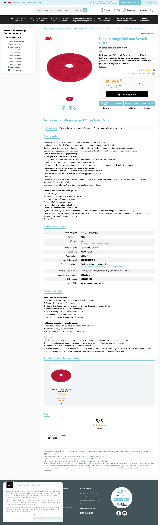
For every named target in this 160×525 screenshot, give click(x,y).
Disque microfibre (14, 58)
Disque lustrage (14, 53)
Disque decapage (14, 44)
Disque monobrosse (13, 37)
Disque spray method (16, 70)
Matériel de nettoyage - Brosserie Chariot (62, 28)
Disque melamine (14, 56)
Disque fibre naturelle (16, 50)
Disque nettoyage (14, 64)
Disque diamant (14, 47)
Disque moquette (14, 61)
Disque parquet (14, 67)
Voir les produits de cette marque (95, 244)
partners (17, 491)
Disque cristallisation (16, 41)
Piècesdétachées (144, 19)
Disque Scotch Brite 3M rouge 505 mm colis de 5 (101, 267)
